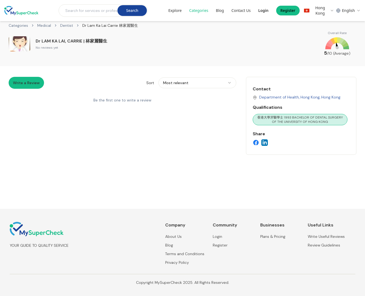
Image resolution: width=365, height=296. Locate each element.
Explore (175, 10)
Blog (220, 10)
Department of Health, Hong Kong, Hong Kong (299, 97)
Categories (198, 10)
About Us (173, 236)
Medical (44, 25)
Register (287, 10)
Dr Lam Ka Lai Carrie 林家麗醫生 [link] (110, 25)
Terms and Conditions (184, 253)
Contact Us (241, 10)
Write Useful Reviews (326, 236)
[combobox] (319, 10)
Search (132, 10)
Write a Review (26, 82)
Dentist (66, 25)
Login (263, 10)
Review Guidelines (324, 245)
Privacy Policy (177, 262)
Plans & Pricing (272, 236)
